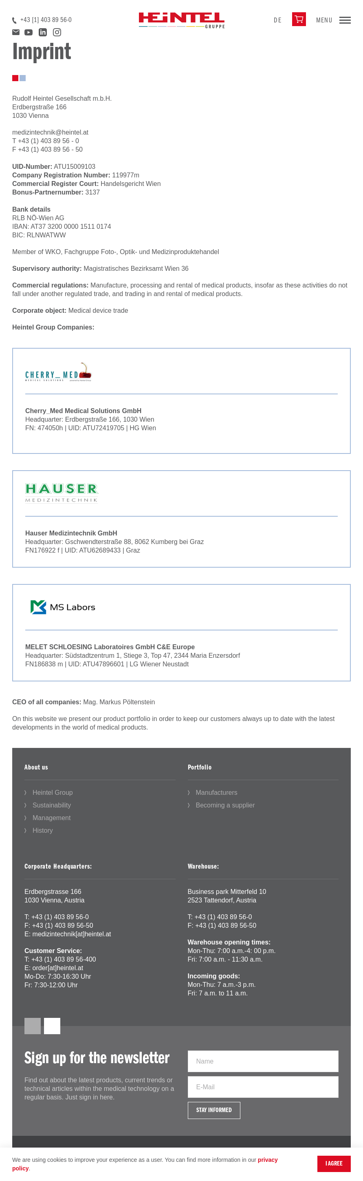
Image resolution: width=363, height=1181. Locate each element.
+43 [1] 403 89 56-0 (46, 20)
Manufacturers (217, 792)
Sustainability (52, 805)
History (43, 830)
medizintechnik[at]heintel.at (72, 934)
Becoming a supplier (225, 805)
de (278, 20)
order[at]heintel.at (58, 967)
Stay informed (214, 1110)
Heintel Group (53, 792)
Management (51, 817)
